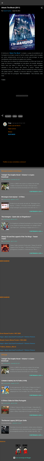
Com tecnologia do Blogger (22, 458)
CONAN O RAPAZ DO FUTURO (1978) (14, 381)
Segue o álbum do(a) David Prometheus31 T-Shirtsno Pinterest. (17, 337)
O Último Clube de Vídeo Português (13, 400)
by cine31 (8, 116)
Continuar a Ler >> (36, 191)
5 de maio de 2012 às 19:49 (18, 123)
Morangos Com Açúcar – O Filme (13, 197)
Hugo (9, 123)
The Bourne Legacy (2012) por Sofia (14, 420)
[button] (42, 8)
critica (14, 116)
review (20, 116)
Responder (11, 134)
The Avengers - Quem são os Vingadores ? (16, 217)
